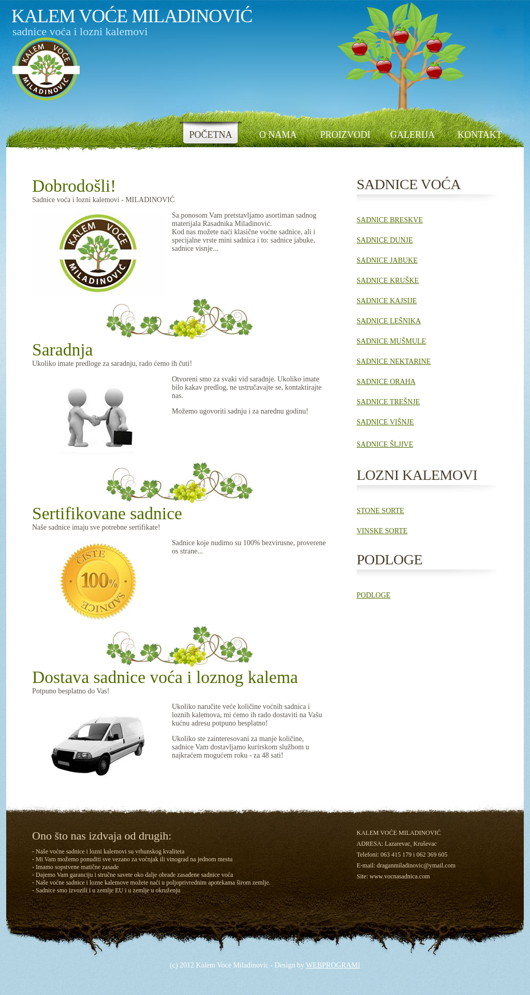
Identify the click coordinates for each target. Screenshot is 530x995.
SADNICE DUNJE (385, 240)
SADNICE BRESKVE (390, 220)
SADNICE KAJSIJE (387, 301)
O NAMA (278, 135)
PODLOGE (373, 595)
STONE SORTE (380, 511)
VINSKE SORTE (382, 531)
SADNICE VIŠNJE (385, 422)
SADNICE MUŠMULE (391, 341)
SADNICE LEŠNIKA (389, 321)
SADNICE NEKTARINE (394, 361)
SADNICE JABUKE (387, 260)
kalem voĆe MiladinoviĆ (131, 16)
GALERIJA (412, 135)
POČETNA (210, 135)
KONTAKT (480, 135)
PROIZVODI (345, 135)
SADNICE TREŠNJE (388, 402)
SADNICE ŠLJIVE (385, 444)
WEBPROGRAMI (333, 965)
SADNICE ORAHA (386, 382)
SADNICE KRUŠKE (388, 281)
